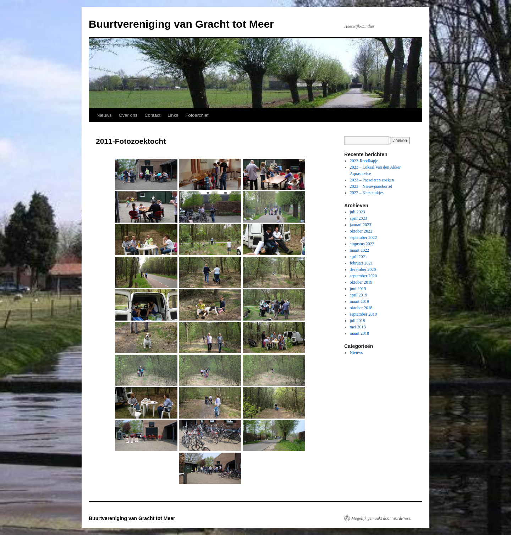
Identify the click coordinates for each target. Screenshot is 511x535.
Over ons (128, 115)
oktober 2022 (361, 231)
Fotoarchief (197, 115)
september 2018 (363, 314)
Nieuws (104, 115)
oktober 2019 (361, 282)
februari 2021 (361, 263)
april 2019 (358, 295)
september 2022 (363, 237)
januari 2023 (360, 224)
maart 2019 (359, 301)
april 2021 (358, 256)
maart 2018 (359, 333)
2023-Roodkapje (364, 160)
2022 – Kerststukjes (367, 192)
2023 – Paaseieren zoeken (372, 180)
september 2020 (363, 275)
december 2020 (363, 269)
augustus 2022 (362, 243)
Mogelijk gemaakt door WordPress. (381, 518)
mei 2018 (358, 326)
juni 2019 (358, 288)
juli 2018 (357, 320)
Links (172, 115)
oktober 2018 (361, 307)
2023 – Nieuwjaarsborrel (371, 186)
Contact (152, 115)
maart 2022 (359, 250)
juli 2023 (357, 211)
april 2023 (358, 218)
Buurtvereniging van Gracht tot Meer (181, 24)
